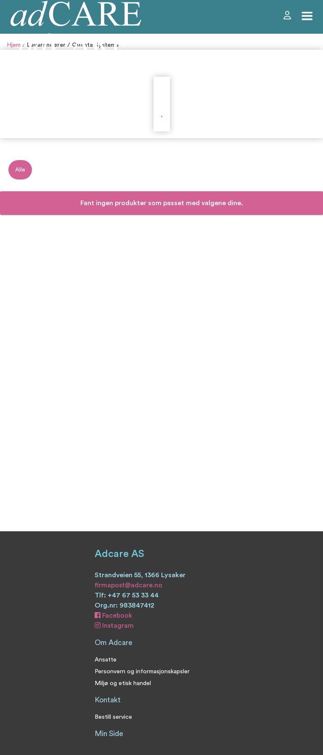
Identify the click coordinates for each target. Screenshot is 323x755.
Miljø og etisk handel (123, 683)
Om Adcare (113, 642)
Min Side (109, 733)
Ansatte (105, 659)
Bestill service (113, 717)
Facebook (113, 615)
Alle (20, 169)
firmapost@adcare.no (128, 585)
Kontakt (108, 700)
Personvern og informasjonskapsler (142, 671)
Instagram (114, 625)
